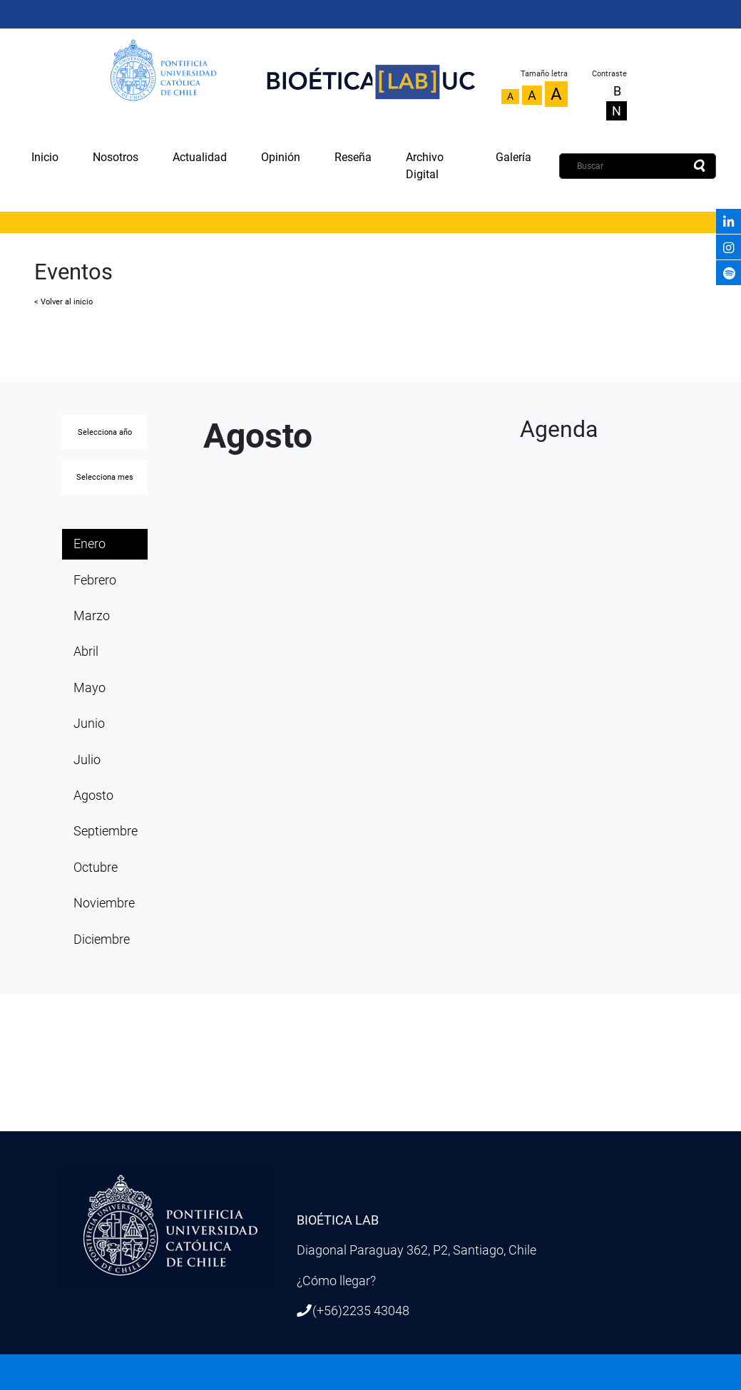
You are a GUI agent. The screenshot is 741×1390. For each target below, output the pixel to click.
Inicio (44, 157)
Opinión (280, 157)
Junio (89, 723)
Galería (513, 157)
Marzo (91, 616)
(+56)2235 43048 (360, 1311)
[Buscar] (637, 166)
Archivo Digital (425, 165)
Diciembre (101, 939)
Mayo (89, 688)
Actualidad (200, 157)
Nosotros (115, 157)
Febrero (94, 580)
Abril (85, 651)
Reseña (353, 157)
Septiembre (105, 831)
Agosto (93, 795)
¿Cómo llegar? (336, 1281)
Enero (89, 544)
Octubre (95, 867)
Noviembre (104, 903)
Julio (87, 760)
